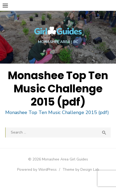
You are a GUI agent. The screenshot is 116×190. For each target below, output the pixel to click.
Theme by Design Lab (80, 169)
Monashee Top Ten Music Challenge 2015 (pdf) (57, 112)
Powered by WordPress (37, 169)
